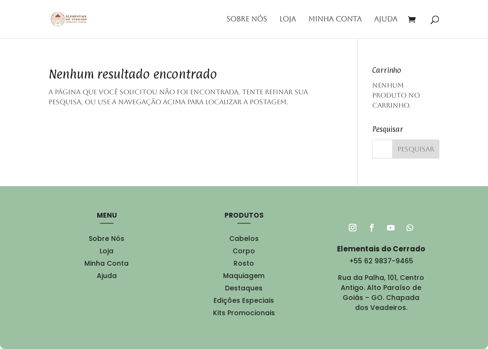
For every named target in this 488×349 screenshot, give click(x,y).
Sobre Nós (246, 19)
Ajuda (385, 19)
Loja (287, 19)
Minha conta (335, 19)
